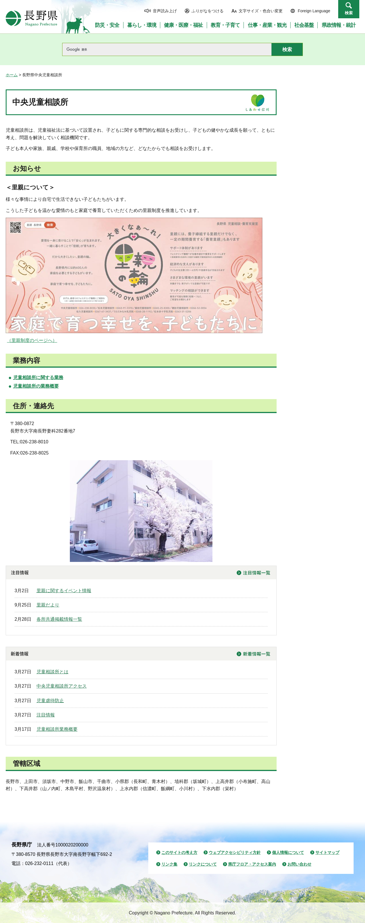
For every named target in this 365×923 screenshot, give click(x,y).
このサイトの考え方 (179, 852)
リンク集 (169, 864)
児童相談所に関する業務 (38, 377)
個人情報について (288, 852)
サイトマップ (327, 852)
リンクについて (203, 864)
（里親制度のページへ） (32, 340)
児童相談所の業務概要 (36, 386)
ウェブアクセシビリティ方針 (235, 852)
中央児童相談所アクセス (61, 686)
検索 (349, 13)
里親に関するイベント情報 (63, 590)
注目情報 (45, 714)
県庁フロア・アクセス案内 (252, 864)
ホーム (12, 75)
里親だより (47, 604)
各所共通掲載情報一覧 (59, 619)
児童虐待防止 (50, 700)
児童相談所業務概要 (57, 729)
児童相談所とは (52, 671)
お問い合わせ (299, 864)
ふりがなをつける (208, 11)
